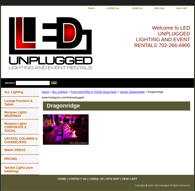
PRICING (10, 159)
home (91, 8)
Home (45, 91)
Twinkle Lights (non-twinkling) (19, 169)
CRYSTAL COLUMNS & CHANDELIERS (21, 140)
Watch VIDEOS (15, 150)
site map (159, 8)
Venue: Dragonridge (132, 91)
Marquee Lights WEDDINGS (15, 114)
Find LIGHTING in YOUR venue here (94, 91)
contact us (112, 8)
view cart (181, 8)
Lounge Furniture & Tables (18, 102)
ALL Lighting (60, 91)
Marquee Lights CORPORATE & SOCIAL (15, 127)
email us (137, 8)
